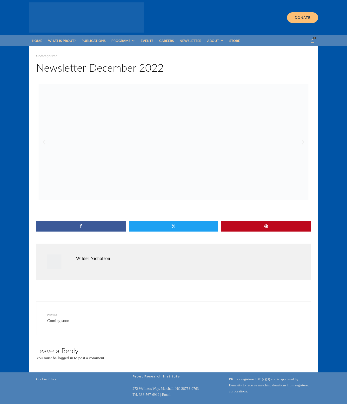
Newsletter (190, 41)
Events (147, 41)
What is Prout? (62, 41)
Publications (93, 41)
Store (234, 41)
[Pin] (266, 226)
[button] (44, 142)
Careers (166, 41)
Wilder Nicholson (93, 258)
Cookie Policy (46, 379)
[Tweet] (173, 226)
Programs (120, 41)
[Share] (80, 226)
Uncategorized (46, 56)
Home (37, 41)
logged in (65, 358)
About (213, 41)
